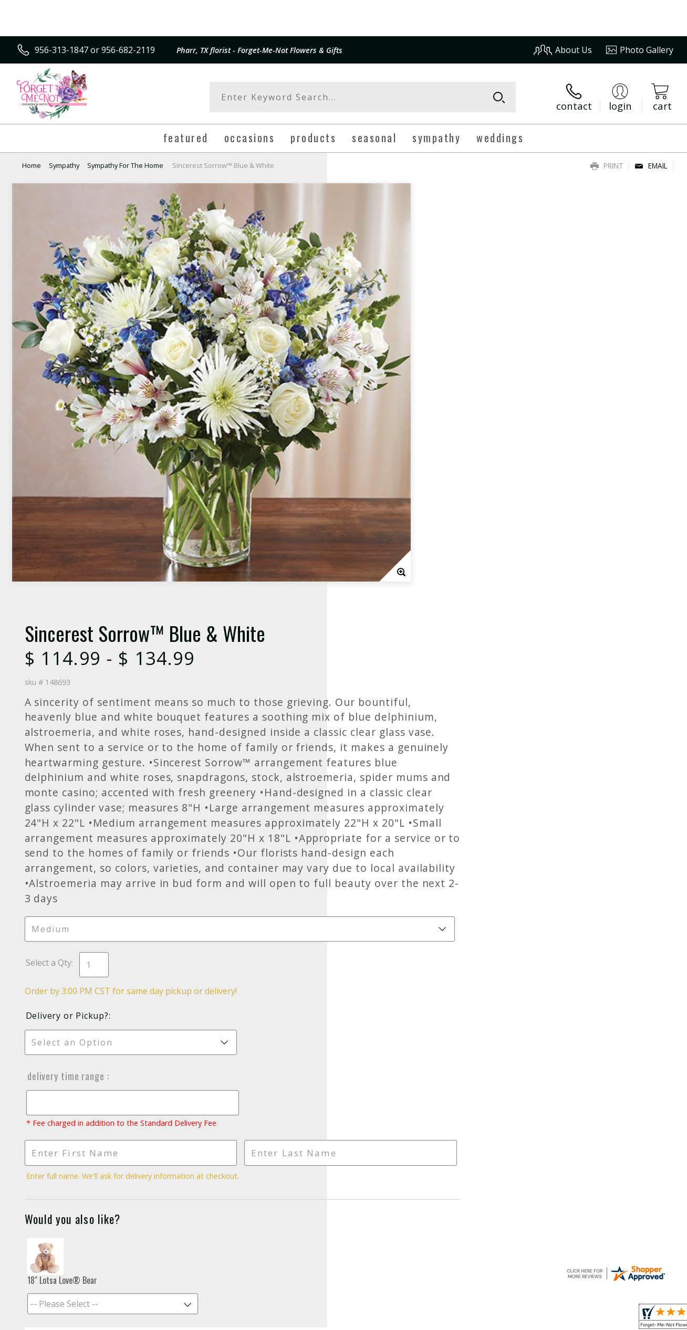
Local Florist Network (578, 1319)
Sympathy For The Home (125, 165)
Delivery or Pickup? (386, 635)
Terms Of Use (443, 1319)
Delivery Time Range (384, 696)
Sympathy (64, 165)
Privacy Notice (504, 1319)
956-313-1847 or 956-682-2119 (95, 50)
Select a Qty (367, 582)
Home (31, 165)
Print (606, 166)
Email (651, 166)
